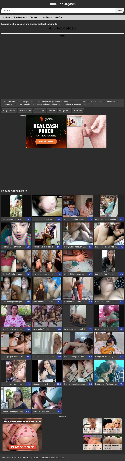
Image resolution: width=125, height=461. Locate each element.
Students (59, 17)
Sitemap (29, 457)
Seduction (47, 17)
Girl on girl (40, 110)
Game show (25, 110)
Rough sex (64, 110)
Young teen (35, 17)
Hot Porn (7, 17)
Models (52, 110)
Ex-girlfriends (9, 110)
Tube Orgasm (62, 4)
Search (119, 11)
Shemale (77, 110)
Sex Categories (20, 17)
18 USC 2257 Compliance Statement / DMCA (49, 457)
